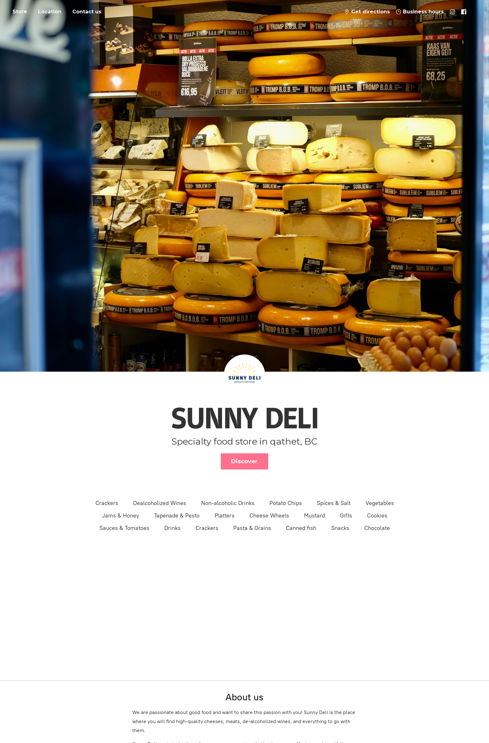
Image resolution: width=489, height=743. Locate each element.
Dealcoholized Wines (159, 503)
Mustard (314, 515)
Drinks (172, 528)
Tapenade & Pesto (177, 515)
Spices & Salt (334, 503)
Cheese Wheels (269, 515)
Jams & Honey (120, 515)
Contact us (86, 12)
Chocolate (377, 528)
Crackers (106, 503)
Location (49, 12)
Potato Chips (285, 503)
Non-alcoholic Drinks (227, 503)
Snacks (340, 528)
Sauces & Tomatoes (124, 528)
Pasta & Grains (252, 528)
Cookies (377, 515)
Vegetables (380, 503)
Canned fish (301, 528)
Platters (225, 515)
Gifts (346, 515)
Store (19, 12)
